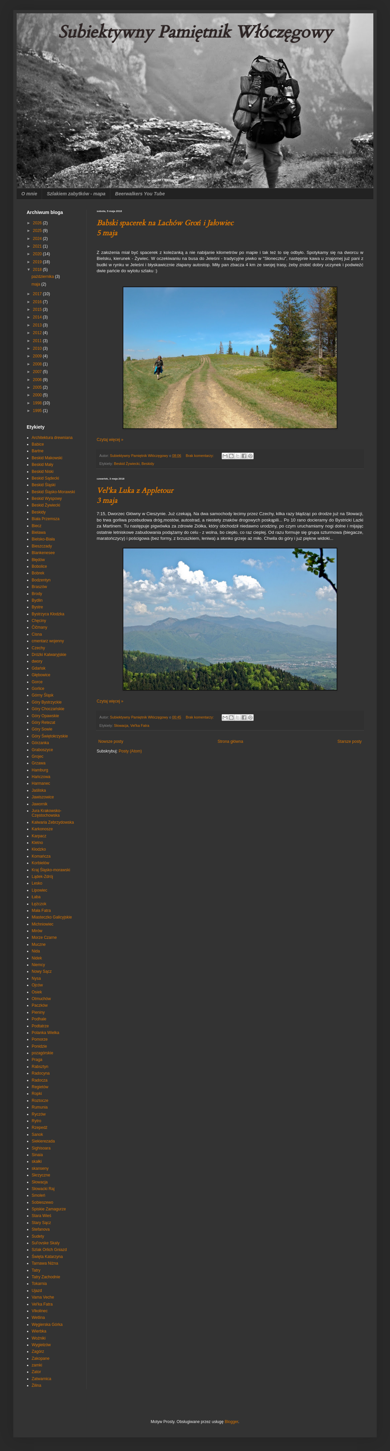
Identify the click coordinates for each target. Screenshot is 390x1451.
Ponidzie (39, 1046)
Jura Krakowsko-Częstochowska (46, 813)
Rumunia (40, 1107)
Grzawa (38, 763)
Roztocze (40, 1100)
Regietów (40, 1087)
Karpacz (39, 836)
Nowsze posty (110, 741)
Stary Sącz (41, 1222)
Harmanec (41, 783)
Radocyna (41, 1073)
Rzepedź (39, 1127)
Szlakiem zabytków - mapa (76, 193)
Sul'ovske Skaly (46, 1243)
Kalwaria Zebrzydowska (53, 822)
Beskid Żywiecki (127, 464)
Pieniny (38, 1012)
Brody (37, 593)
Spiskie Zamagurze (49, 1209)
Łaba (36, 897)
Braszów (39, 586)
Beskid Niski (42, 471)
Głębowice (41, 675)
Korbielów (40, 863)
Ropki (37, 1093)
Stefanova (41, 1229)
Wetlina (38, 1317)
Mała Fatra (41, 910)
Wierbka (39, 1331)
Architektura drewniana (52, 437)
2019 (38, 262)
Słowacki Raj (43, 1188)
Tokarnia (39, 1283)
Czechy (38, 648)
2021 (38, 246)
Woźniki (39, 1338)
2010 (38, 348)
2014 (38, 317)
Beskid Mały (42, 464)
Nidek (37, 958)
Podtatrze (40, 1026)
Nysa (36, 978)
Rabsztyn (40, 1066)
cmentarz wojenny (48, 641)
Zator (36, 1371)
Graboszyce (42, 749)
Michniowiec (42, 924)
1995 (38, 410)
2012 (38, 332)
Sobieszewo (42, 1202)
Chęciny (39, 620)
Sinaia (37, 1154)
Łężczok (39, 904)
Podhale (39, 1019)
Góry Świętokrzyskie (50, 736)
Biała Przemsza (45, 519)
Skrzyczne (41, 1175)
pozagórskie (42, 1053)
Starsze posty (349, 741)
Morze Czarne (44, 937)
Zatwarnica (41, 1378)
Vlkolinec (40, 1311)
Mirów (37, 931)
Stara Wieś (41, 1215)
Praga (37, 1059)
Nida (36, 951)
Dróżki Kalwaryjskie (49, 654)
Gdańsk (38, 668)
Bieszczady (42, 546)
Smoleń (38, 1195)
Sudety (38, 1236)
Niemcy (38, 964)
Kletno (37, 842)
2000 (38, 395)
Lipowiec (39, 890)
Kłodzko (39, 849)
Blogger (231, 1421)
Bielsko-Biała (43, 539)
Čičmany (39, 627)
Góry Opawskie (45, 716)
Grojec (37, 756)
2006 (38, 379)
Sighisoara (41, 1148)
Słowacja (121, 725)
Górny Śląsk (42, 695)
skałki (37, 1161)
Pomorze (40, 1039)
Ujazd (37, 1290)
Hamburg (40, 770)
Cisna (37, 634)
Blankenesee (43, 552)
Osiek (37, 992)
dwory (37, 661)
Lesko (37, 883)
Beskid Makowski (47, 458)
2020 (38, 254)
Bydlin (37, 600)
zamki (37, 1365)
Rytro (36, 1121)
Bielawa (39, 532)
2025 (38, 230)
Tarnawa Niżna (45, 1263)
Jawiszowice (43, 797)
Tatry (36, 1270)
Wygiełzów (41, 1345)
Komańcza (41, 856)
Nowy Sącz (42, 971)
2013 (38, 325)
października (43, 276)
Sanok (37, 1134)
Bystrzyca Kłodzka (48, 614)
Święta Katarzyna (47, 1256)
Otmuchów (41, 998)
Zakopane (40, 1358)
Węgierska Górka (47, 1324)
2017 (38, 294)
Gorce (37, 682)
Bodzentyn (41, 580)
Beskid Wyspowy (47, 498)
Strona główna (230, 741)
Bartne (37, 451)
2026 (38, 223)
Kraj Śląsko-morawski (51, 870)
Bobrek (38, 573)
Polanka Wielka (45, 1032)
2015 (38, 309)
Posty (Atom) (130, 751)
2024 (38, 238)
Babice (38, 444)
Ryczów (39, 1114)
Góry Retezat (43, 722)
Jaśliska (39, 790)
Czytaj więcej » (110, 439)
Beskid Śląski (43, 485)
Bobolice (39, 566)
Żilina (36, 1385)
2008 (38, 364)
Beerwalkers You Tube (140, 193)
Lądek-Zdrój (42, 876)
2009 (38, 356)
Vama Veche (43, 1297)
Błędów (38, 559)
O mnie (29, 193)
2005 (38, 387)
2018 (38, 269)
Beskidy (148, 464)
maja (36, 284)
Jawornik (39, 804)
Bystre (37, 607)
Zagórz (38, 1351)
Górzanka (40, 742)
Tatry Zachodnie (46, 1277)
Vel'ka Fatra (139, 725)
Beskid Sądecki (45, 478)
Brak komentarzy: (200, 456)
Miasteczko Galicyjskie (52, 917)
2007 (38, 371)
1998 (38, 403)
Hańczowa (41, 776)
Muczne (39, 944)
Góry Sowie (42, 729)
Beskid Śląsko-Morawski (53, 492)
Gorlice (38, 688)
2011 (38, 340)
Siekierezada (43, 1141)
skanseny (40, 1168)
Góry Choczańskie (48, 709)
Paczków (40, 1005)
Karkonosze (42, 829)
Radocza (39, 1080)
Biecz (36, 525)
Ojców (37, 985)
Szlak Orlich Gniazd (49, 1249)
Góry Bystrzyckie (47, 702)
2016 (38, 302)
